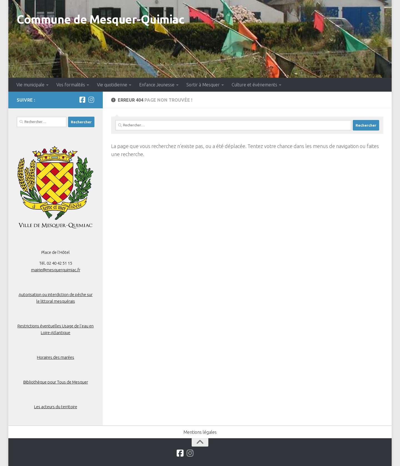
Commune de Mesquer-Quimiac (100, 19)
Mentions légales (200, 432)
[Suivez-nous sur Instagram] (91, 99)
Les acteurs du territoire (55, 406)
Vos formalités (70, 84)
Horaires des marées (55, 357)
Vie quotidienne (112, 84)
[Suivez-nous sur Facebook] (82, 99)
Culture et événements (254, 84)
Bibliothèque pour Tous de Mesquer (55, 382)
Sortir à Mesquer (203, 84)
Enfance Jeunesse (156, 84)
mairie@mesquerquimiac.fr (55, 269)
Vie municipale (30, 84)
